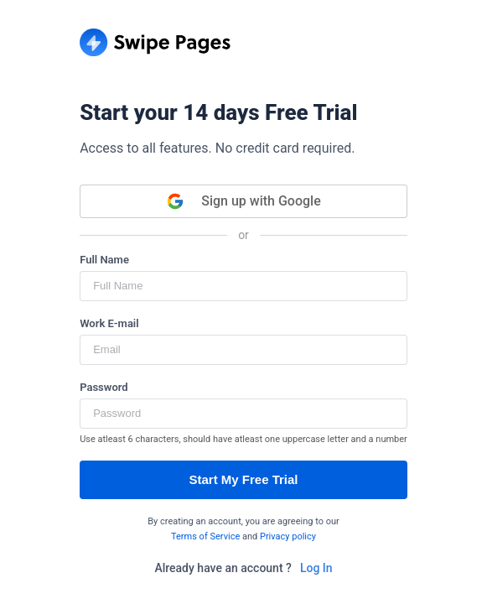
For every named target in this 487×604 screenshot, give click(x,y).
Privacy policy (288, 536)
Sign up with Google (243, 201)
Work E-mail (109, 323)
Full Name (104, 259)
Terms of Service (205, 536)
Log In (316, 568)
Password (103, 387)
